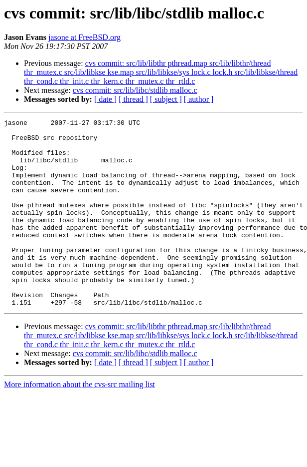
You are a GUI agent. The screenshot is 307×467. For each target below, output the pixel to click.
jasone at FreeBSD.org (84, 37)
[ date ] (105, 99)
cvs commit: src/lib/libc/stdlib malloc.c (135, 90)
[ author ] (199, 99)
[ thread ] (133, 99)
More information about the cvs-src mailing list (79, 422)
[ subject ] (166, 99)
